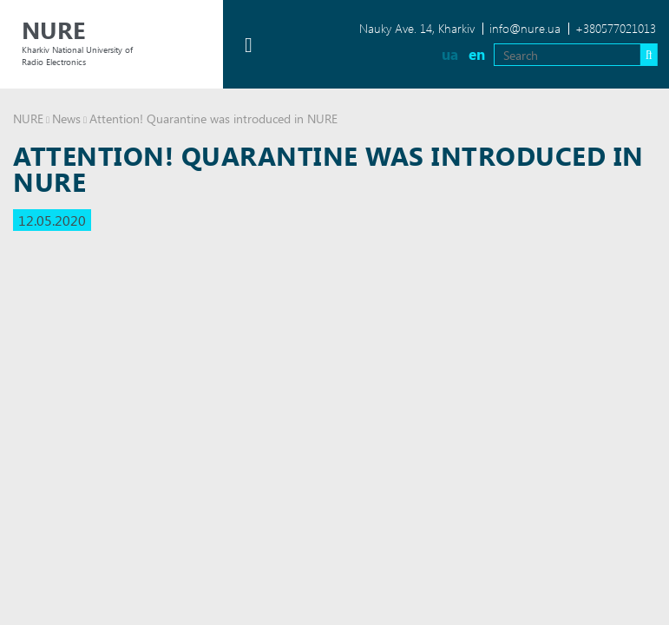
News (66, 118)
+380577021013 (615, 28)
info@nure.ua (525, 28)
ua (450, 54)
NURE (28, 118)
